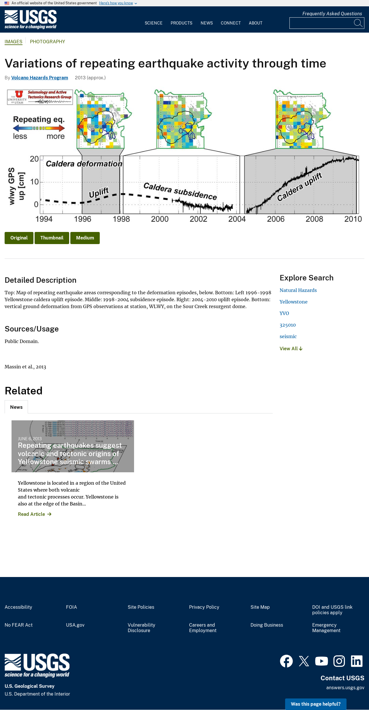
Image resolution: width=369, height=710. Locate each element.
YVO (284, 313)
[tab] (16, 406)
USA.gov (75, 625)
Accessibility (18, 607)
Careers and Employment (202, 628)
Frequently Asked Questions (332, 13)
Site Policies (141, 607)
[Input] (326, 23)
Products (181, 23)
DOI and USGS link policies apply (332, 610)
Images (13, 41)
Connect (231, 23)
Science (154, 23)
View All (291, 348)
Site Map (260, 607)
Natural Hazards (298, 290)
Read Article (31, 514)
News (207, 23)
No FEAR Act (19, 625)
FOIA (71, 607)
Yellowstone (294, 302)
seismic (288, 336)
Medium (85, 238)
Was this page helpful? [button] (316, 704)
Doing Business (267, 625)
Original (19, 238)
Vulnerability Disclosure (141, 628)
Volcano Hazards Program (39, 77)
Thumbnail (51, 238)
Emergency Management (326, 628)
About (255, 23)
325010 (288, 325)
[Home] (31, 28)
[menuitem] (154, 19)
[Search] (358, 23)
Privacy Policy (204, 607)
